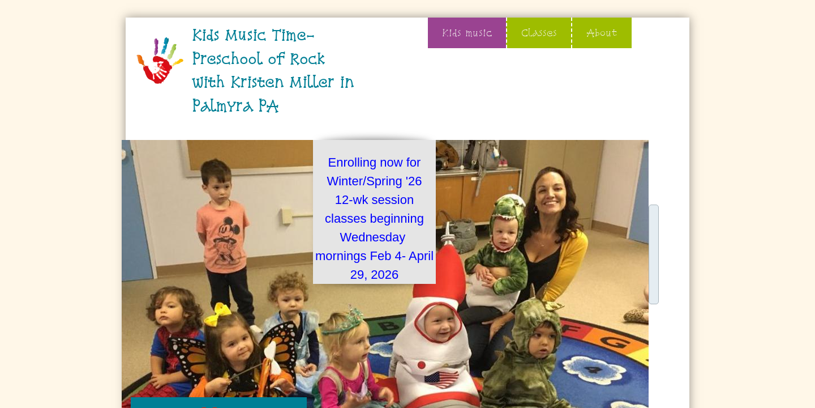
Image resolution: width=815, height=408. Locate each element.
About (601, 33)
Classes (539, 33)
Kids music (467, 33)
